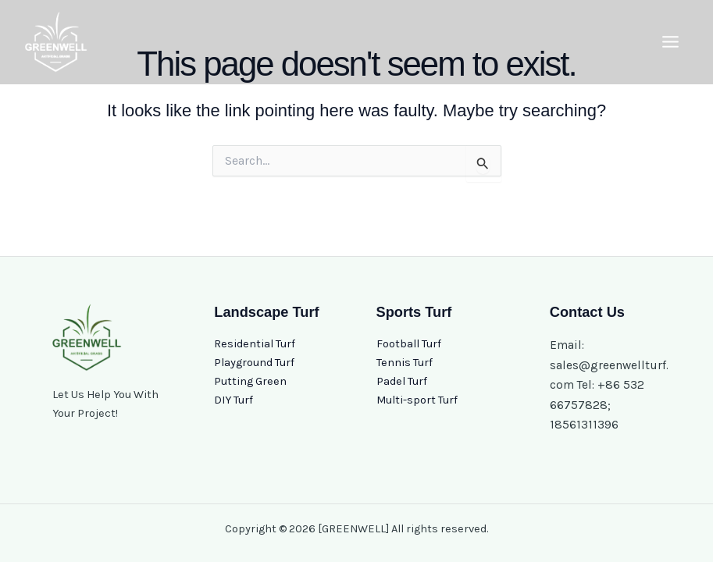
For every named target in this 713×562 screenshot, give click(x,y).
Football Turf (408, 343)
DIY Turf (233, 400)
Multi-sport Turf (417, 400)
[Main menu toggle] (670, 41)
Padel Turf (401, 381)
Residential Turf (254, 343)
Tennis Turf (404, 362)
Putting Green (250, 381)
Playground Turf (254, 362)
